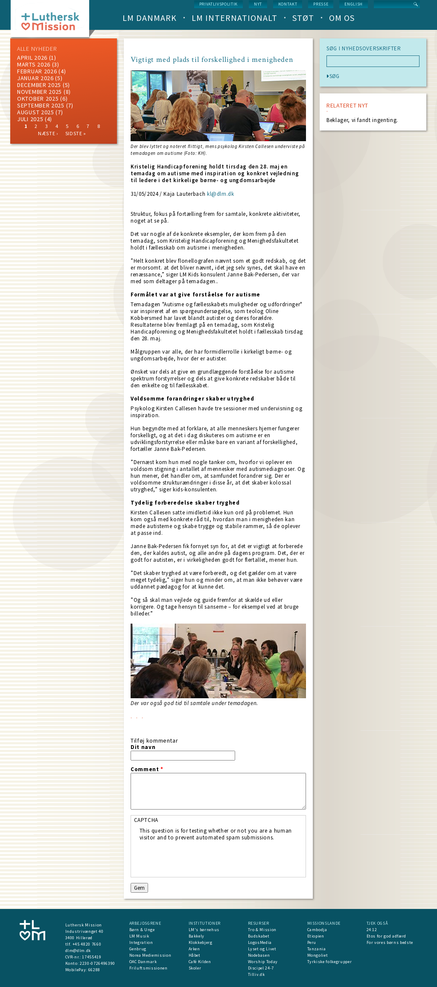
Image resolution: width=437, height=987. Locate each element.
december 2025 (39, 85)
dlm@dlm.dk (78, 950)
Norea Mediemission (150, 955)
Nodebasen (259, 955)
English (353, 4)
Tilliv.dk (256, 974)
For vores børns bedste (390, 942)
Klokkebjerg (201, 942)
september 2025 (40, 105)
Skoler (195, 968)
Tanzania (316, 949)
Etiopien (315, 936)
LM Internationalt (234, 18)
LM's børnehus (204, 929)
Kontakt (287, 4)
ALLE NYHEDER (36, 48)
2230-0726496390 (97, 963)
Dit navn (143, 747)
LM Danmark (149, 18)
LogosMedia (260, 942)
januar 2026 (35, 78)
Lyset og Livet (262, 949)
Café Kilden (200, 961)
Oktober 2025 (37, 98)
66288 (94, 969)
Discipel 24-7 (261, 968)
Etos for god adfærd (386, 936)
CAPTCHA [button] (146, 820)
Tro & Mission (262, 929)
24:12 (372, 929)
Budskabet (259, 936)
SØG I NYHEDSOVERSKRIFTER (363, 48)
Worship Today (263, 961)
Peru (312, 942)
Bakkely (197, 936)
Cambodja (317, 929)
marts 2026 (33, 64)
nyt (258, 4)
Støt (303, 18)
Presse (320, 4)
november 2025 (39, 92)
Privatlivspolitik (218, 4)
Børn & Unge (142, 929)
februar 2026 (37, 71)
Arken (194, 949)
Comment (147, 769)
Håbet (195, 955)
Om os (342, 18)
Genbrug (138, 949)
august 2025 (35, 112)
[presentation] (204, 857)
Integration (141, 942)
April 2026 (32, 57)
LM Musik (139, 936)
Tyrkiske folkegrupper (329, 961)
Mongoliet (317, 955)
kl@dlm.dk (220, 193)
